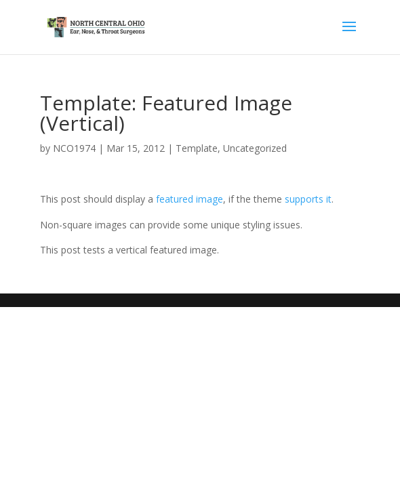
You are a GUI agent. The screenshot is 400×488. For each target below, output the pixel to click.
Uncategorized (255, 148)
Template (197, 148)
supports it (308, 198)
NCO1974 (74, 148)
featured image (189, 198)
